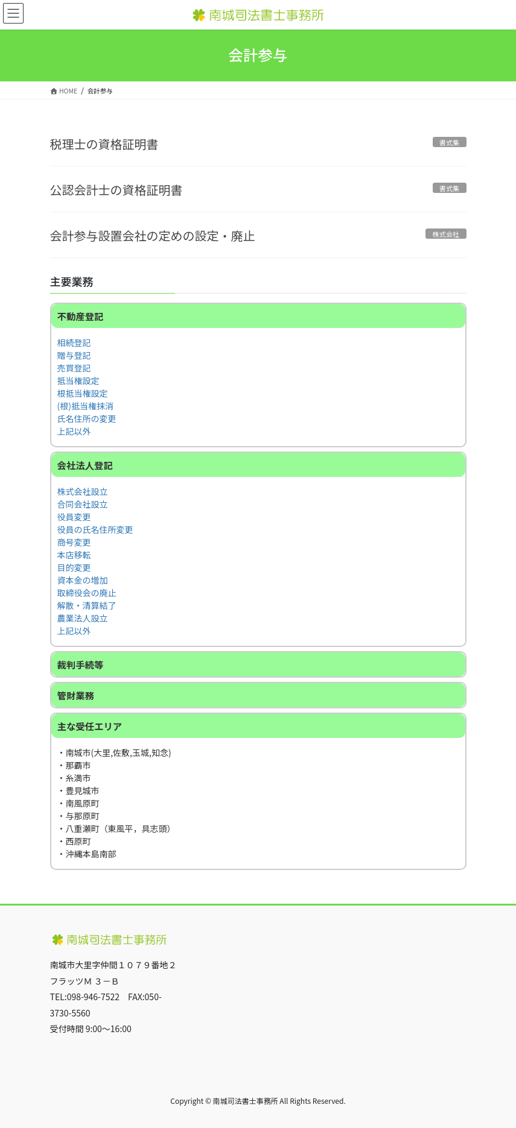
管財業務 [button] (76, 695)
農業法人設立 (82, 618)
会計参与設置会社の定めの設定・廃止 (152, 235)
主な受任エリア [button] (90, 726)
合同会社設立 (82, 504)
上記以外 (74, 431)
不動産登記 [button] (80, 316)
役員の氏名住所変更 (95, 529)
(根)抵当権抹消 (85, 406)
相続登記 (74, 342)
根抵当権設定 (82, 393)
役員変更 (74, 517)
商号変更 (74, 542)
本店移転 (74, 555)
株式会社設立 (82, 491)
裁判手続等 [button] (80, 664)
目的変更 (74, 567)
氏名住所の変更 (86, 418)
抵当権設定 (78, 380)
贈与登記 (74, 355)
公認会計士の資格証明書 (116, 189)
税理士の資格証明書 (104, 144)
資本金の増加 (82, 580)
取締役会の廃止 (86, 593)
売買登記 (74, 368)
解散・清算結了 (86, 605)
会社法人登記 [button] (85, 464)
